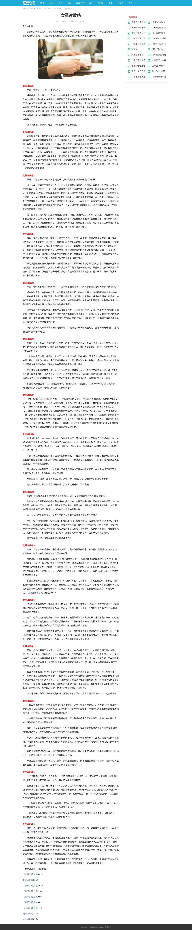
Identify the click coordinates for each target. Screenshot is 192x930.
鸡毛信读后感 (137, 55)
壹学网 (33, 9)
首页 (42, 3)
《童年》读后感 (30, 885)
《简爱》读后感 (30, 902)
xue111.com (100, 927)
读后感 (58, 9)
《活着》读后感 (30, 908)
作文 (40, 9)
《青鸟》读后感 (30, 891)
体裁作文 (49, 9)
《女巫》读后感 (30, 874)
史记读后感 (28, 880)
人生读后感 (28, 919)
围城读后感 (28, 913)
